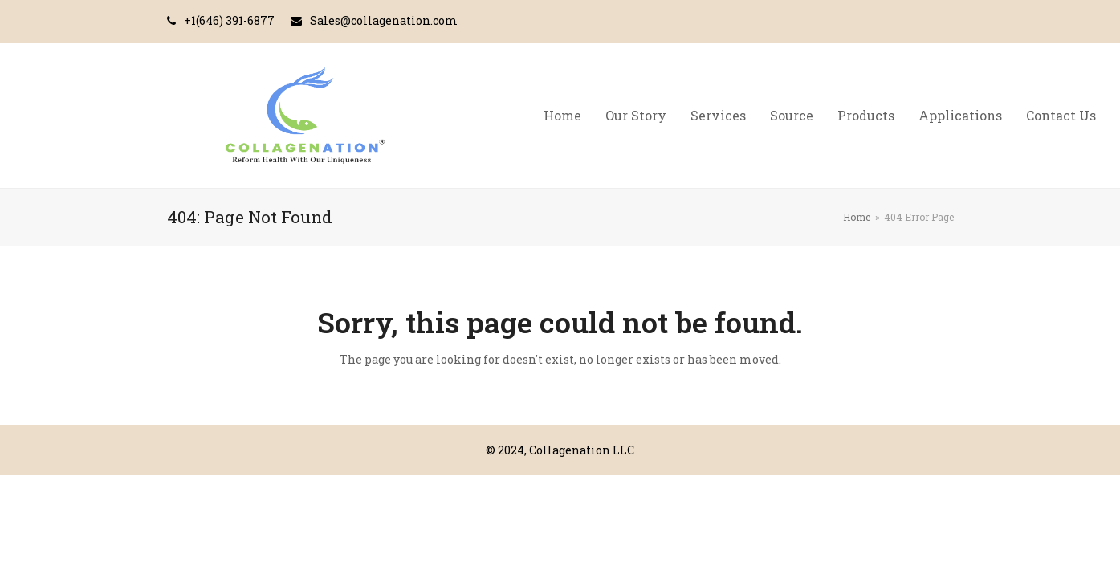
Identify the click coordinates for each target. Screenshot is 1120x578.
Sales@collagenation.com (384, 20)
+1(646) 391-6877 (229, 20)
